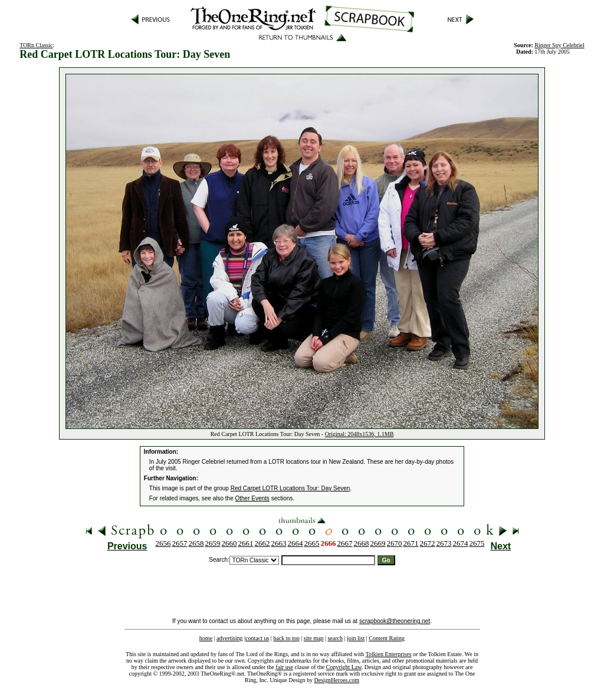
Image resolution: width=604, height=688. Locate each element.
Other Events (252, 498)
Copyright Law (344, 667)
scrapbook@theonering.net (394, 621)
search (335, 638)
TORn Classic (35, 45)
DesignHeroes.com (336, 680)
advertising (229, 638)
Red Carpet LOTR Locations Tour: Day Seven (290, 488)
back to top (286, 638)
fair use (284, 667)
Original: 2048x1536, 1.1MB (359, 434)
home (205, 638)
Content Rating (387, 638)
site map (314, 638)
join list (356, 638)
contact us (257, 638)
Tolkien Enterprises (389, 654)
